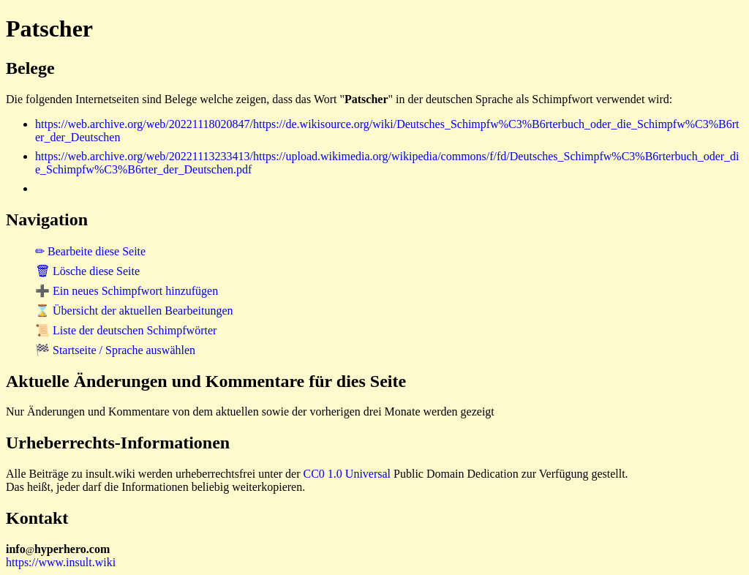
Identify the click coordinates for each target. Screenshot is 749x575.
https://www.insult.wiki (61, 562)
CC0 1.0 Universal (347, 473)
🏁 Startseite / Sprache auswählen (115, 350)
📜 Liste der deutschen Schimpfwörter (126, 330)
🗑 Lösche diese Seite (87, 271)
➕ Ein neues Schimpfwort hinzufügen (126, 291)
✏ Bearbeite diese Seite (90, 251)
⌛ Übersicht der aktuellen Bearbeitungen (134, 310)
